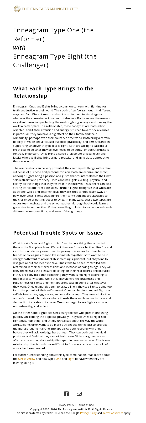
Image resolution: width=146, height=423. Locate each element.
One (58, 359)
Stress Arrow (26, 359)
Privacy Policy (66, 404)
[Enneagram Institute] (46, 8)
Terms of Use (85, 404)
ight (72, 359)
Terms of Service (112, 413)
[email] (79, 394)
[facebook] (66, 394)
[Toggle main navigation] (128, 9)
